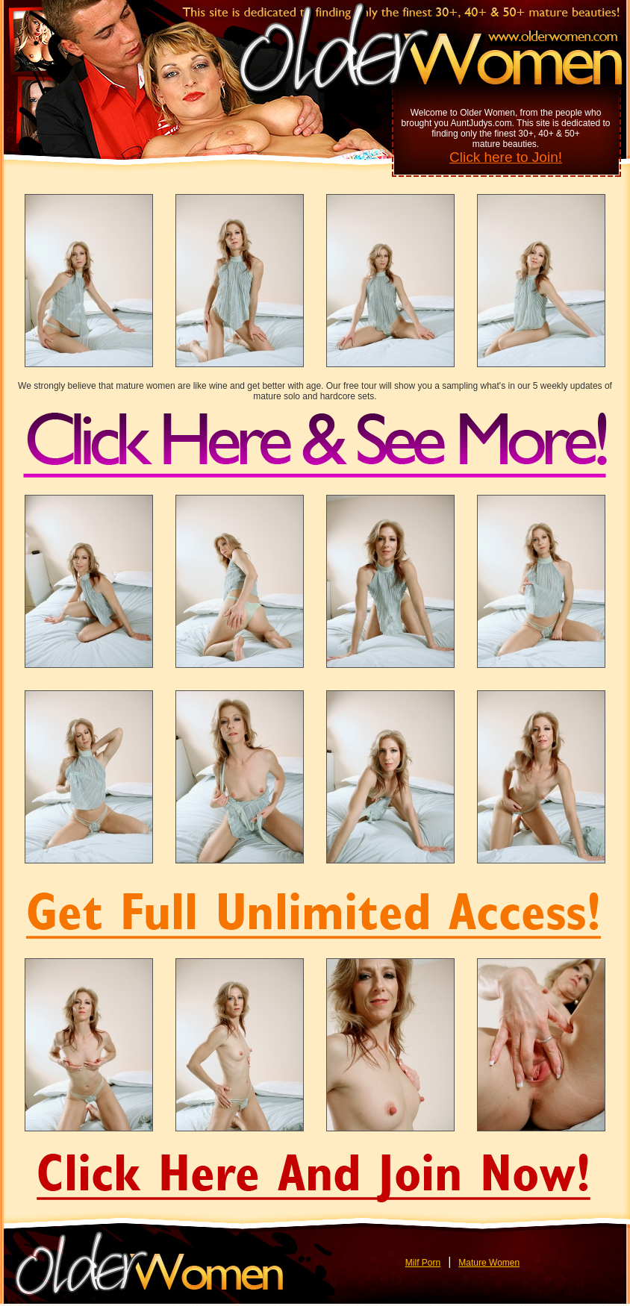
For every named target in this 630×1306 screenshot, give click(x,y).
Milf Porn (422, 1262)
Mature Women (489, 1262)
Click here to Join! (505, 157)
